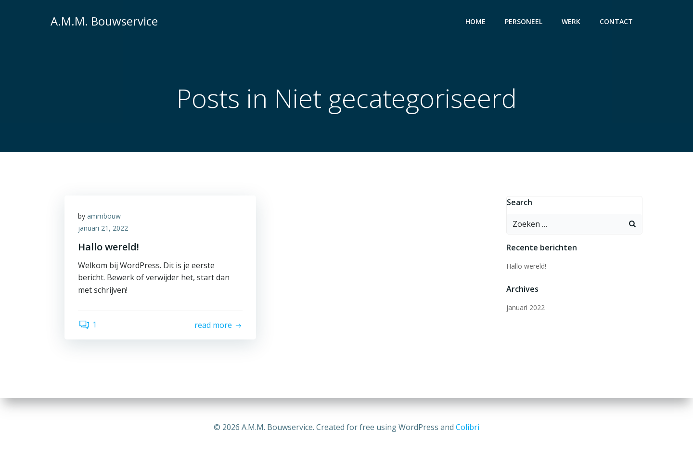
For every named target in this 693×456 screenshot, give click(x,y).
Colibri (467, 427)
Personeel (524, 21)
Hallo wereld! (526, 266)
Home (476, 21)
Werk (571, 21)
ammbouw (105, 216)
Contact (616, 21)
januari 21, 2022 (104, 229)
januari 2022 (525, 307)
